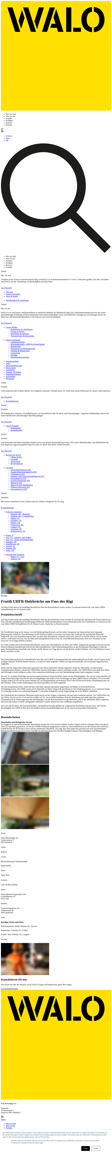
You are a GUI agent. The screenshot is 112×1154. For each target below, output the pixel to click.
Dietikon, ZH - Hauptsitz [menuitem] (20, 514)
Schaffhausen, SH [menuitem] (13, 544)
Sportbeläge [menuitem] (10, 370)
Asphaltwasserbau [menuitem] (18, 342)
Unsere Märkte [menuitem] (11, 327)
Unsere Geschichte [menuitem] (13, 294)
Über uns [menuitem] (9, 292)
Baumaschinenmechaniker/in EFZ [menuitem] (24, 472)
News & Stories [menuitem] (12, 296)
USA (8, 138)
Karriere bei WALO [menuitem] (13, 455)
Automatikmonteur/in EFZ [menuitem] (21, 470)
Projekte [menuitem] (9, 1128)
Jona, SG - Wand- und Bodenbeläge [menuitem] (19, 540)
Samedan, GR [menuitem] (11, 542)
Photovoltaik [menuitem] (11, 368)
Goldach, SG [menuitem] (16, 527)
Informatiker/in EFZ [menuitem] (18, 478)
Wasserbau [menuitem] (10, 379)
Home (3, 1119)
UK (7, 140)
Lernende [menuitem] (14, 459)
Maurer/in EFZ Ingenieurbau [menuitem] (22, 485)
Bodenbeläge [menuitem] (16, 346)
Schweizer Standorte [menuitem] (14, 512)
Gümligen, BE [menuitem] (16, 529)
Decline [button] (95, 1148)
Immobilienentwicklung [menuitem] (20, 357)
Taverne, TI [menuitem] (10, 546)
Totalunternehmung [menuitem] (13, 374)
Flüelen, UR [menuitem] (15, 523)
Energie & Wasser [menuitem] (17, 332)
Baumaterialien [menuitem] (16, 430)
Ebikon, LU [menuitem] (15, 518)
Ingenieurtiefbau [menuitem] (12, 361)
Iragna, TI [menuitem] (9, 535)
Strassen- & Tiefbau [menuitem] (13, 372)
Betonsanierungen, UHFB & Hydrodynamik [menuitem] (28, 344)
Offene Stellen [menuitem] (16, 457)
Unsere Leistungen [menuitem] (13, 340)
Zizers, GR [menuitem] (10, 550)
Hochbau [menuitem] (14, 355)
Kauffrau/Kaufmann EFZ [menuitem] (20, 481)
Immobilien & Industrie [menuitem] (20, 334)
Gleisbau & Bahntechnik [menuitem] (20, 351)
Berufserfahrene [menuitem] (17, 464)
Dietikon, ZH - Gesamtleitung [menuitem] (22, 516)
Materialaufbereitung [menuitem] (14, 366)
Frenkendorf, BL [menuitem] (17, 525)
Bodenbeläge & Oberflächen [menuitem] (22, 329)
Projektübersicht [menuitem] (12, 401)
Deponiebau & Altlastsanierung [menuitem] (23, 349)
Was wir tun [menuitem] (10, 1126)
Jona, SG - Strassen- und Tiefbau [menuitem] (18, 537)
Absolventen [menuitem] (15, 461)
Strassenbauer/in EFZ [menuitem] (19, 489)
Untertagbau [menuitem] (10, 376)
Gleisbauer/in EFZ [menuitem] (18, 474)
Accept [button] (85, 1148)
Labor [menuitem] (8, 363)
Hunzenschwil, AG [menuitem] (18, 531)
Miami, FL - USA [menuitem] (17, 557)
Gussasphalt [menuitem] (15, 353)
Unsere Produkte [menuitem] (12, 426)
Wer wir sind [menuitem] (11, 1124)
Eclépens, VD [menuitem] (16, 520)
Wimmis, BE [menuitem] (11, 548)
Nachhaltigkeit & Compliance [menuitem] (17, 300)
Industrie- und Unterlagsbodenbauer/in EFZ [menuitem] (27, 476)
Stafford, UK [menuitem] (16, 559)
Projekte (4, 595)
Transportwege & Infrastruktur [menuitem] (22, 336)
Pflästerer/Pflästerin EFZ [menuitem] (20, 487)
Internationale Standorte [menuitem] (15, 555)
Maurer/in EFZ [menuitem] (16, 483)
